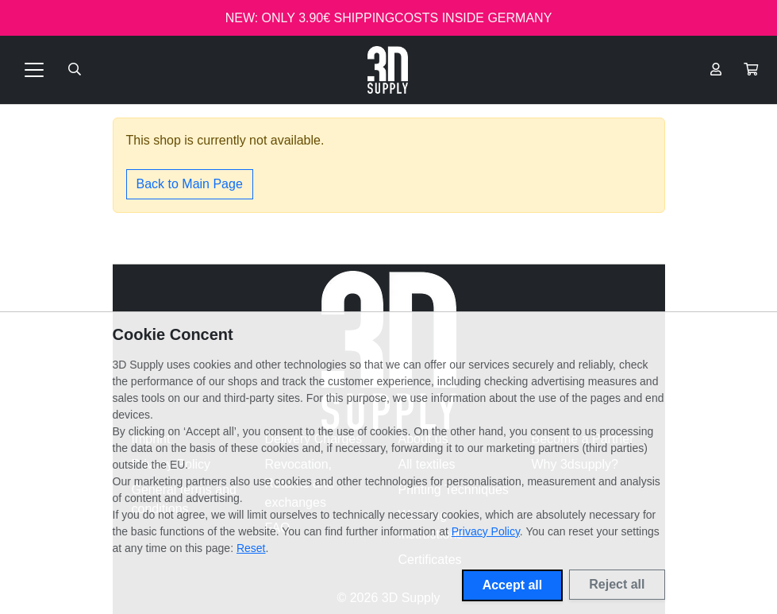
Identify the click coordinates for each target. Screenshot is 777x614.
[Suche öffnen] (74, 70)
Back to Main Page (190, 184)
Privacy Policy (486, 531)
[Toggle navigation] (34, 70)
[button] (750, 70)
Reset (251, 548)
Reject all (616, 584)
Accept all (513, 585)
